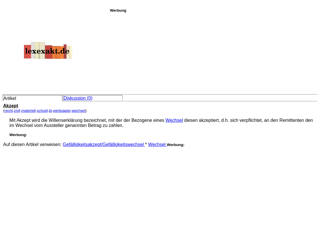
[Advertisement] (213, 52)
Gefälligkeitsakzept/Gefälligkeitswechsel (104, 144)
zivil (17, 110)
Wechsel (174, 120)
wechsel (78, 110)
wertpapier (62, 110)
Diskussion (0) (77, 98)
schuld (42, 110)
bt (50, 110)
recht (8, 110)
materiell (28, 110)
